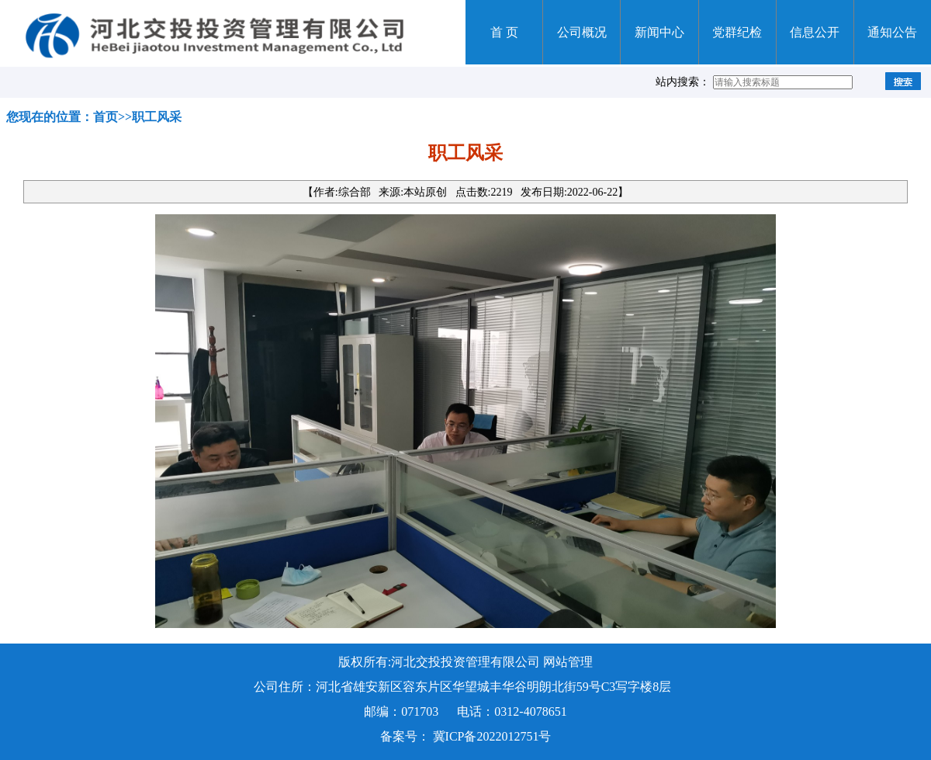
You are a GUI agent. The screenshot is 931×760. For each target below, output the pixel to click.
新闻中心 (659, 32)
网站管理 (568, 661)
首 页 (504, 32)
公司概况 (582, 32)
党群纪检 (737, 32)
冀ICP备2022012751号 (492, 736)
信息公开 (814, 32)
